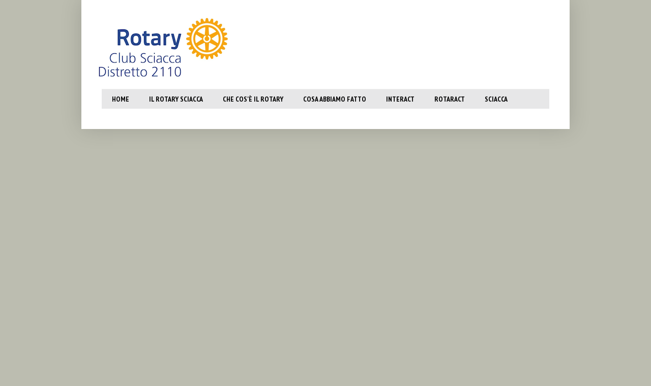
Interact (400, 99)
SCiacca (496, 99)
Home (120, 99)
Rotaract (449, 99)
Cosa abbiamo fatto (334, 99)
